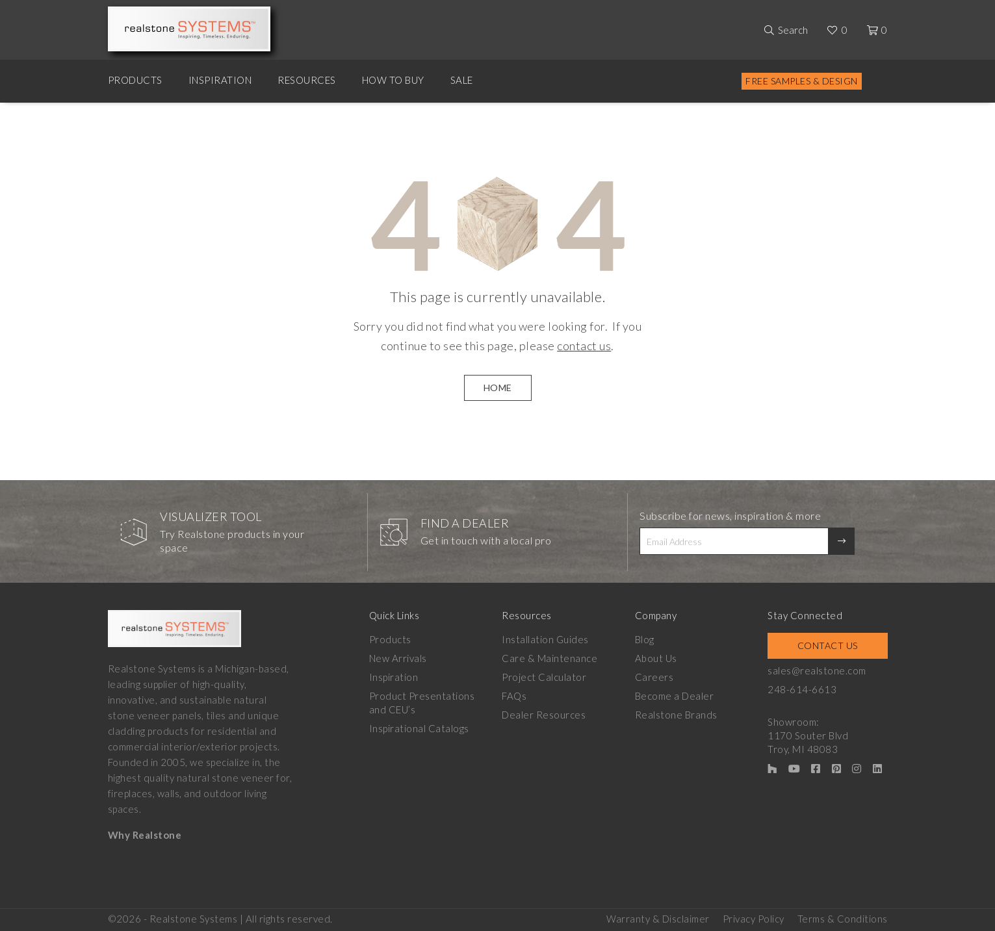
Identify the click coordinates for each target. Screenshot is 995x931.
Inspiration (220, 80)
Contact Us (827, 645)
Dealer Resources (544, 715)
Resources (307, 80)
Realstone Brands (676, 715)
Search (793, 30)
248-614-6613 (802, 689)
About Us (656, 658)
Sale (461, 80)
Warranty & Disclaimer (658, 919)
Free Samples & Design (801, 80)
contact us (584, 345)
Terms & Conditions (842, 919)
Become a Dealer (674, 696)
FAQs (514, 696)
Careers (654, 677)
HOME (498, 387)
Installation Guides (545, 639)
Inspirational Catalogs (419, 728)
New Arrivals (398, 658)
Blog (644, 639)
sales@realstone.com (817, 670)
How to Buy (393, 80)
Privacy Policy (753, 919)
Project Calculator (544, 677)
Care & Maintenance (549, 658)
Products (135, 80)
